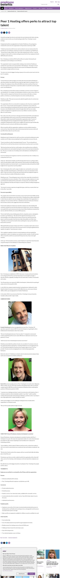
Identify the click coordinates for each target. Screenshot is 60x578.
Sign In (56, 1)
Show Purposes (22, 573)
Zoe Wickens (40, 566)
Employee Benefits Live (12, 11)
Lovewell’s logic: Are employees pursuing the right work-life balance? (52, 563)
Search (58, 4)
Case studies (4, 537)
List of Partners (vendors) (7, 570)
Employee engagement (12, 537)
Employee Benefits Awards (22, 11)
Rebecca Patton (5, 28)
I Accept (31, 573)
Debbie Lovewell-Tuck (51, 567)
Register (52, 1)
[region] (19, 561)
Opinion (48, 560)
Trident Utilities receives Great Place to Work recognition (37, 563)
